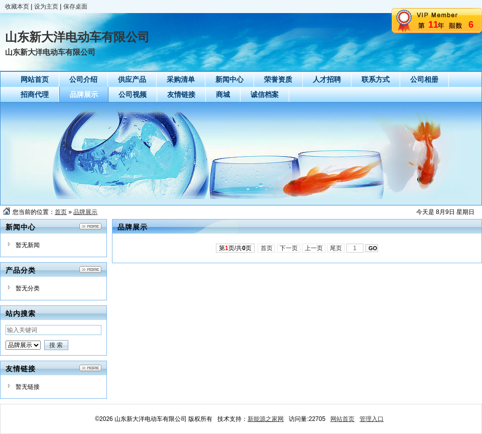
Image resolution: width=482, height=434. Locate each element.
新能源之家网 (266, 418)
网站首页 (342, 418)
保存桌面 (75, 6)
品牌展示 (85, 211)
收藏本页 (17, 6)
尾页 (336, 248)
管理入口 (371, 418)
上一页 (314, 248)
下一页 (289, 248)
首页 (61, 211)
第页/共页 (235, 248)
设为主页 (46, 6)
